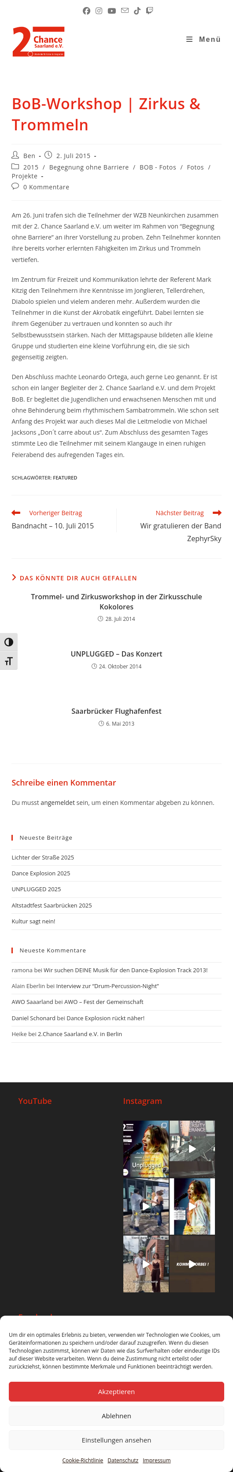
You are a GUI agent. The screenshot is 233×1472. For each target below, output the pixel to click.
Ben (29, 155)
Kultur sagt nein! (33, 921)
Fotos (195, 167)
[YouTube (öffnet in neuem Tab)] (111, 11)
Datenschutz (122, 1460)
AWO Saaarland (32, 1002)
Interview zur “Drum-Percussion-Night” (107, 986)
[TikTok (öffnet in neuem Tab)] (137, 11)
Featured (65, 477)
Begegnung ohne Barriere (89, 167)
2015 (30, 167)
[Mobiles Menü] (203, 39)
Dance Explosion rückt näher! (105, 1018)
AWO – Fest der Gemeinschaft (104, 1002)
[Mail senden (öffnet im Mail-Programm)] (124, 11)
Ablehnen (116, 1415)
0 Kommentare (46, 187)
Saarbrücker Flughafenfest (116, 711)
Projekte (24, 176)
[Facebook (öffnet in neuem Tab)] (86, 11)
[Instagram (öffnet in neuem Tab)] (99, 11)
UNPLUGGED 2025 (36, 889)
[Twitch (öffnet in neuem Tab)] (148, 11)
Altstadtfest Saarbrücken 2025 (51, 905)
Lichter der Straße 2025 (42, 857)
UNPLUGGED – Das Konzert (116, 654)
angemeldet (58, 802)
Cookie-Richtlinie (82, 1460)
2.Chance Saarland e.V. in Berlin (80, 1034)
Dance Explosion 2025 (40, 873)
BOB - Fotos (158, 167)
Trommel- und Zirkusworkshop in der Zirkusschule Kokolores (116, 601)
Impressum (156, 1460)
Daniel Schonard (33, 1018)
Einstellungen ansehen (117, 1439)
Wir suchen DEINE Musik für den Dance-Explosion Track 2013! (125, 970)
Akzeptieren (116, 1391)
